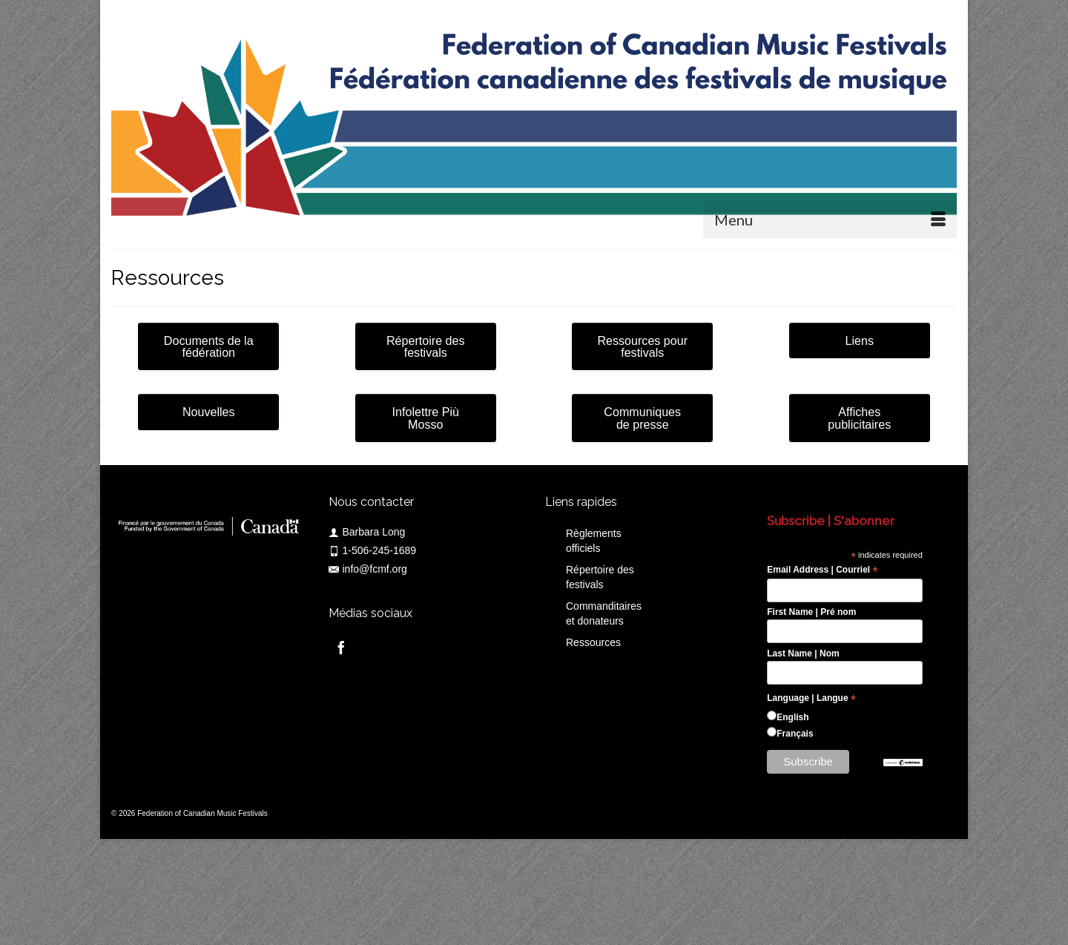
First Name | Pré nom (811, 612)
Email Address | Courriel (822, 570)
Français (795, 733)
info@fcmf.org (368, 569)
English (792, 717)
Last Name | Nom (803, 653)
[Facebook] (341, 647)
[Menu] (830, 219)
